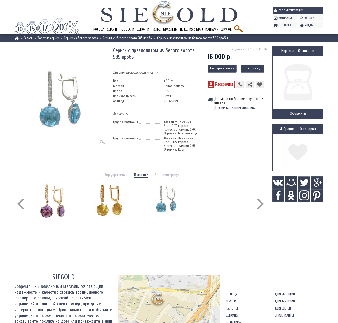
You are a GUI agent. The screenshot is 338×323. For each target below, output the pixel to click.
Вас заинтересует (168, 174)
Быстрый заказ (222, 68)
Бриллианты (284, 315)
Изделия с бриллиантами (199, 29)
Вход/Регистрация (291, 10)
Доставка (285, 25)
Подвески (127, 29)
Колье (156, 29)
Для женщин (285, 294)
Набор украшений (114, 174)
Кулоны (232, 308)
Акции (309, 25)
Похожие (141, 174)
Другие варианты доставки (235, 107)
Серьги (112, 29)
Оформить (298, 113)
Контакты (285, 18)
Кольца (98, 29)
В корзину (252, 68)
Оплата (309, 18)
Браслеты (170, 29)
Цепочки (143, 29)
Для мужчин (285, 301)
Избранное (288, 129)
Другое (226, 29)
